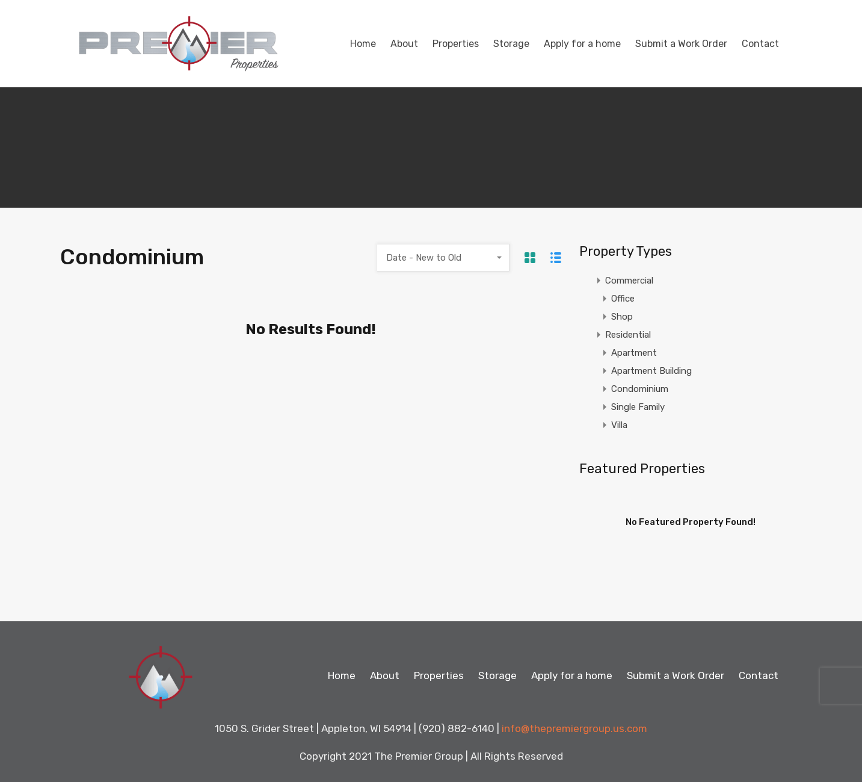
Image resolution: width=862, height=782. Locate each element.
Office (623, 298)
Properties (456, 43)
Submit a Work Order (681, 43)
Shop (622, 316)
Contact (760, 43)
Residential (628, 334)
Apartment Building (651, 370)
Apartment (634, 352)
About (404, 43)
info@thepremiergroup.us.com (574, 728)
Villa (619, 425)
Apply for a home (582, 43)
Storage (511, 43)
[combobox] (443, 258)
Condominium (639, 388)
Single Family (638, 407)
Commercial (629, 280)
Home (363, 43)
